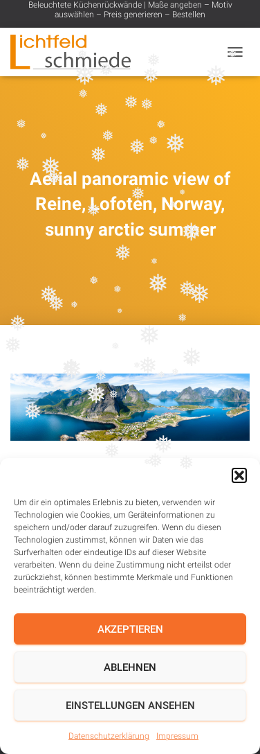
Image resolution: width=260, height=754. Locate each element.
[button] (239, 475)
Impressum (177, 736)
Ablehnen (130, 667)
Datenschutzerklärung (108, 736)
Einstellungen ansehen (130, 705)
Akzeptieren (130, 629)
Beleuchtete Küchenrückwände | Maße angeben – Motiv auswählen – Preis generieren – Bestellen (130, 9)
